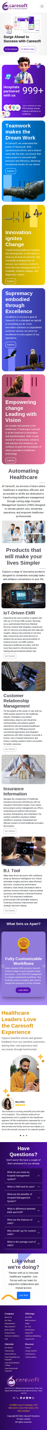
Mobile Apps (29, 1330)
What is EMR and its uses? (21, 1186)
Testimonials (9, 1351)
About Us (8, 1317)
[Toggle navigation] (41, 6)
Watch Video (28, 49)
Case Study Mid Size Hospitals (12, 1358)
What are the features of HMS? (19, 1221)
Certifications (30, 1354)
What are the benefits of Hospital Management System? (19, 1198)
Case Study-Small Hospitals (11, 1369)
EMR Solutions (30, 1320)
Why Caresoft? (10, 1327)
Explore (11, 171)
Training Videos (30, 1357)
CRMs (27, 1323)
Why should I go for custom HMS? (21, 1232)
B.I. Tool (28, 1327)
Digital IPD (29, 1333)
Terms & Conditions (12, 1336)
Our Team (8, 1320)
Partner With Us (10, 1354)
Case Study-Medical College (12, 1364)
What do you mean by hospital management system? (18, 1176)
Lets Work (23, 1295)
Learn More (23, 990)
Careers (28, 1348)
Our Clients (9, 1348)
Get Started (11, 49)
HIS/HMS (28, 1317)
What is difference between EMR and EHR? (21, 1210)
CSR (6, 1339)
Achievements (10, 1323)
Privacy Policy (10, 1333)
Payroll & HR (29, 1339)
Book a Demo (10, 1330)
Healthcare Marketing (33, 1336)
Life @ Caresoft (31, 1351)
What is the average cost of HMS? (21, 1243)
